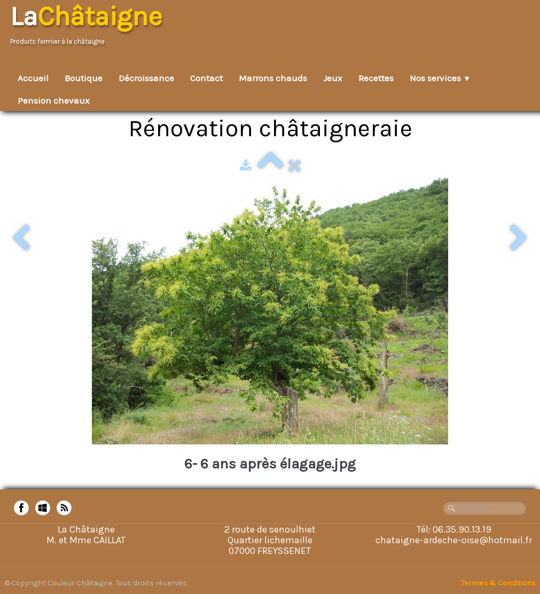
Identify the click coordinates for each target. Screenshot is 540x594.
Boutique (84, 78)
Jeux (332, 78)
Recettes (376, 78)
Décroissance (146, 78)
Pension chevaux (54, 100)
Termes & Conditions (498, 583)
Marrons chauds (273, 78)
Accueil (33, 78)
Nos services (440, 78)
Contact (206, 78)
